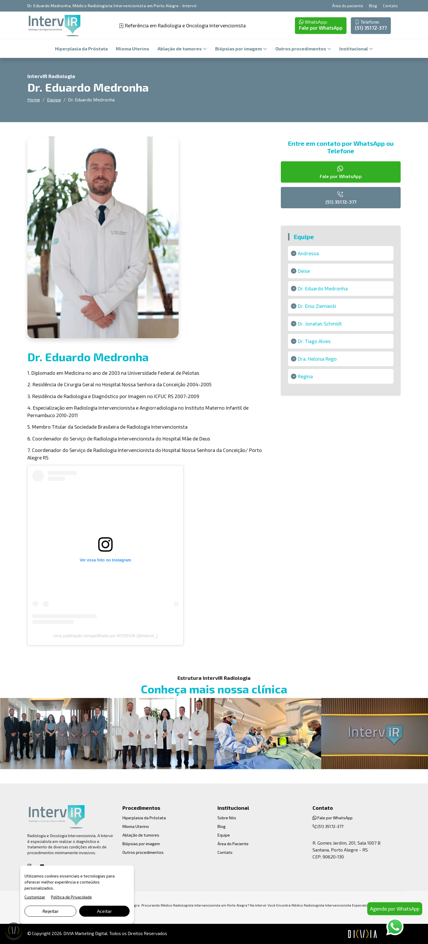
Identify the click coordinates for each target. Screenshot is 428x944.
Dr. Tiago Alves (314, 341)
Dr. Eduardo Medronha (323, 288)
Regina (305, 376)
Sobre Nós (226, 817)
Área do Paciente (233, 843)
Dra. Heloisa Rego (317, 359)
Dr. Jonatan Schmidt (320, 323)
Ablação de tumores (180, 48)
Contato (390, 5)
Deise (304, 271)
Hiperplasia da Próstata (81, 48)
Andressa (308, 253)
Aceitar (104, 911)
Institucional (354, 48)
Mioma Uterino (132, 48)
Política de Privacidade (71, 896)
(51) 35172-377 (371, 25)
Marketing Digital (91, 933)
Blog (373, 5)
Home (33, 99)
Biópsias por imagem (239, 48)
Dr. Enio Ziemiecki (317, 306)
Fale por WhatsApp (320, 25)
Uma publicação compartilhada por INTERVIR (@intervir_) (105, 635)
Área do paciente (347, 5)
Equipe (54, 99)
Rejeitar (50, 911)
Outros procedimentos (301, 48)
